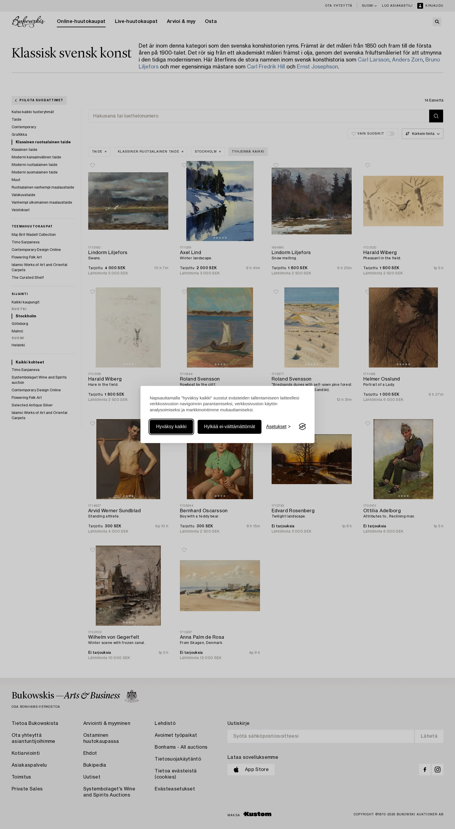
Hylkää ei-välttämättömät (229, 426)
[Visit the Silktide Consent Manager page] (302, 427)
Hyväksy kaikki (171, 426)
